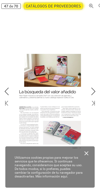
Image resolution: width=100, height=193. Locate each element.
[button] (52, 6)
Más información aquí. (51, 176)
